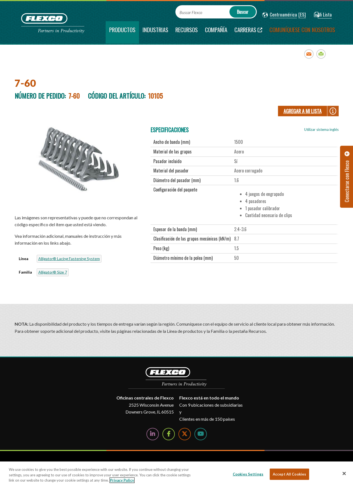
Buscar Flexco (191, 12)
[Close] (344, 473)
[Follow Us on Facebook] (168, 434)
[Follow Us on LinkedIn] (152, 434)
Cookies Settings (248, 474)
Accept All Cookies (289, 474)
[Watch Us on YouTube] (200, 434)
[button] (279, 15)
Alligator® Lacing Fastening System (69, 258)
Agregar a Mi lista (303, 111)
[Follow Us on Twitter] (184, 434)
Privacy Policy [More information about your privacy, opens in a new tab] (122, 480)
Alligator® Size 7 (52, 272)
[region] (176, 473)
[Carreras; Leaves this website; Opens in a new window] (248, 32)
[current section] (122, 32)
